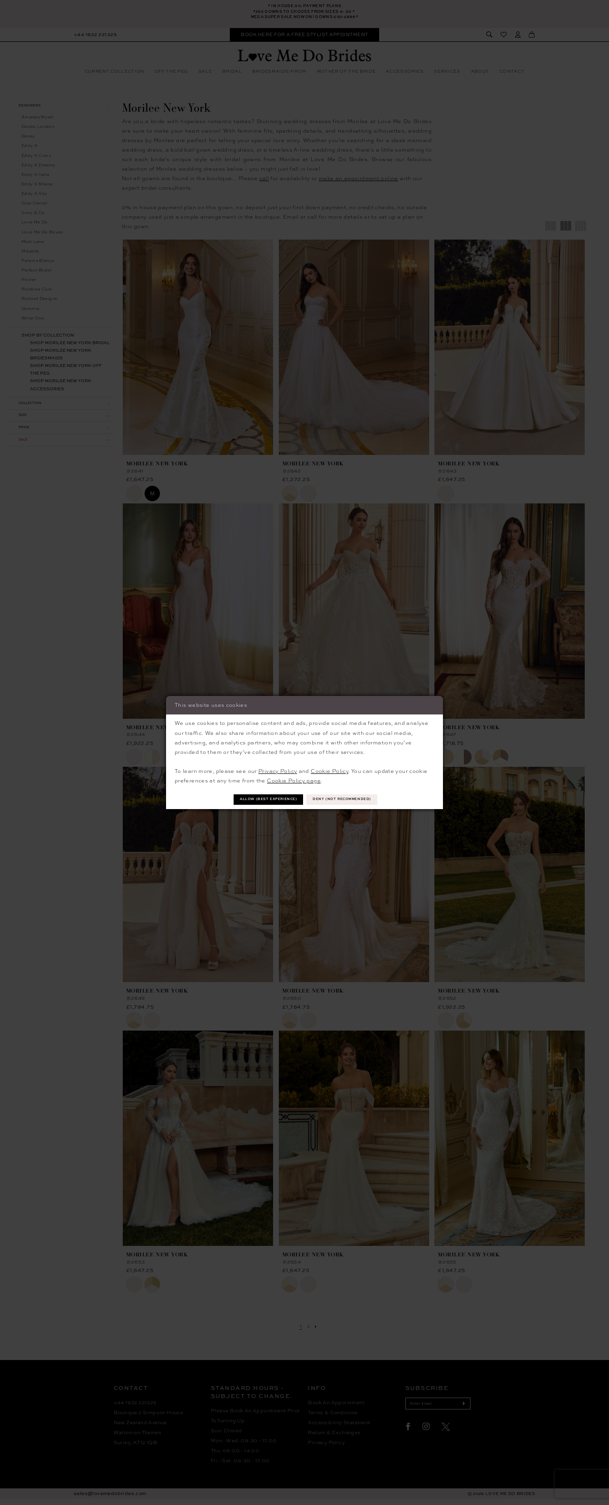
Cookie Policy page (294, 779)
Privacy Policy (277, 769)
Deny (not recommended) (351, 799)
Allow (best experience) (260, 799)
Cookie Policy (329, 769)
